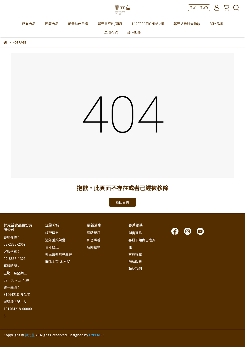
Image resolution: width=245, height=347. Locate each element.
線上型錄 (134, 32)
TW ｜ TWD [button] (199, 8)
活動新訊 (93, 232)
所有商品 (28, 23)
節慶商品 (51, 23)
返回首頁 (122, 202)
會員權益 (135, 254)
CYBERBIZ (97, 334)
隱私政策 (135, 261)
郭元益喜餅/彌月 (110, 23)
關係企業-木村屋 (57, 261)
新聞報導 (93, 247)
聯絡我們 (135, 268)
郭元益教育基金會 (58, 254)
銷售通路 (135, 232)
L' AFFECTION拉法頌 (148, 23)
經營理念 (52, 232)
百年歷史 (52, 247)
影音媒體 (93, 239)
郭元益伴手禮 (78, 23)
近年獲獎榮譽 (55, 239)
